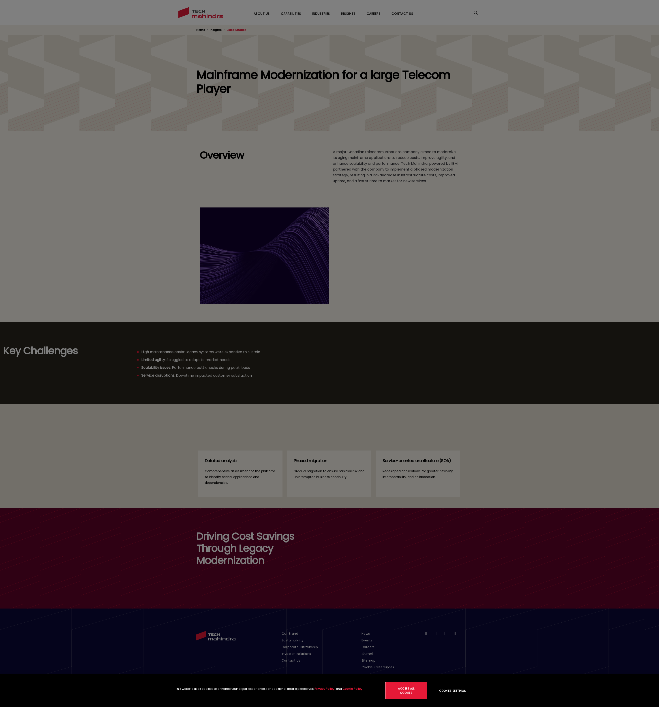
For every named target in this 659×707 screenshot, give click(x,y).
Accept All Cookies (406, 691)
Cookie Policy (352, 689)
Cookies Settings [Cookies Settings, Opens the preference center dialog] (452, 691)
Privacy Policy (324, 689)
